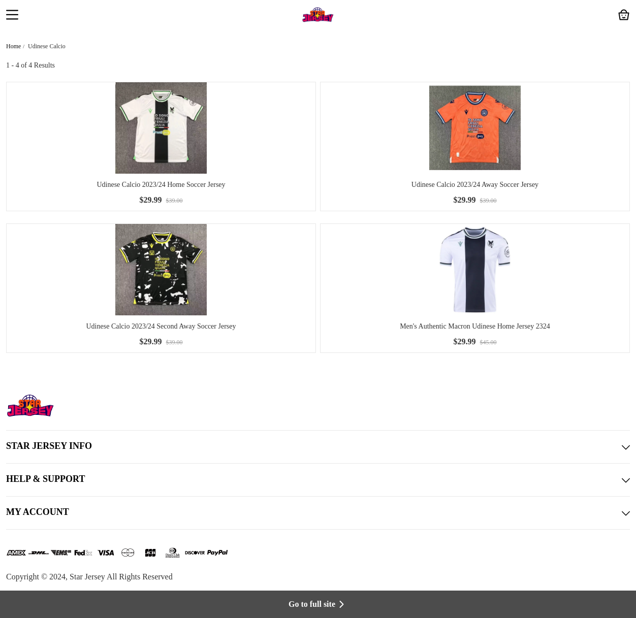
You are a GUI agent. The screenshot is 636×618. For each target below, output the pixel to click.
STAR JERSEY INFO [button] (318, 447)
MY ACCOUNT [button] (318, 513)
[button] (12, 16)
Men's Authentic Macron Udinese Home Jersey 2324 (475, 326)
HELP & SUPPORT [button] (318, 480)
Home (13, 46)
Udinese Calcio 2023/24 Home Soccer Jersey (161, 184)
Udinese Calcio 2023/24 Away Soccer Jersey (474, 184)
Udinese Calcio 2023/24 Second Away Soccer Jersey (161, 326)
